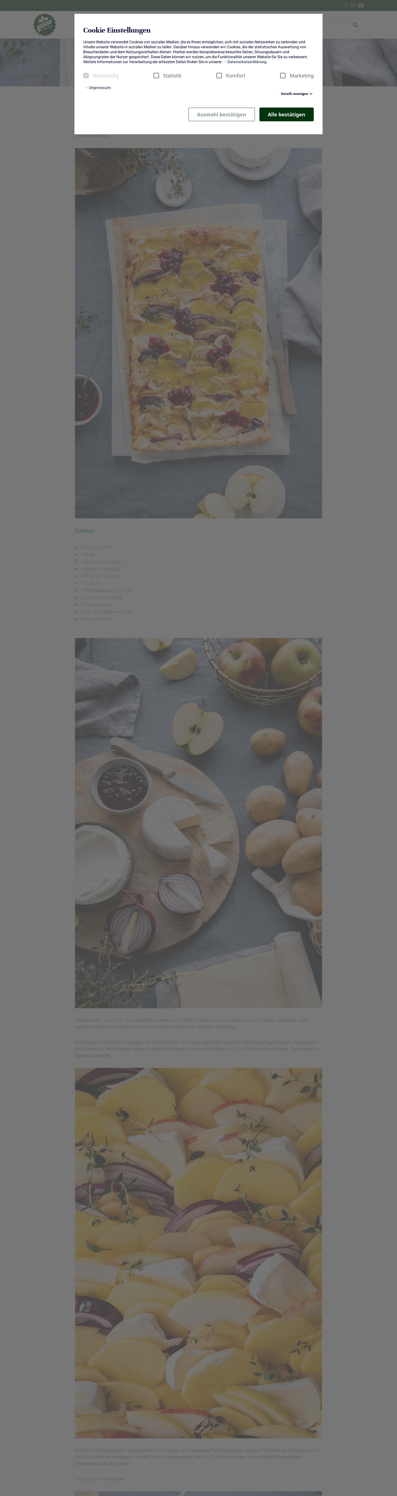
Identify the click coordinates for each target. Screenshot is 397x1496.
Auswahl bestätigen (221, 114)
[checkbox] (86, 75)
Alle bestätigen (286, 114)
